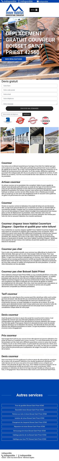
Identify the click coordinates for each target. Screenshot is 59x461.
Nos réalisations (13, 59)
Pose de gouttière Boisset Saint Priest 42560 (29, 405)
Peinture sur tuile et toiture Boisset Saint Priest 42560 (29, 414)
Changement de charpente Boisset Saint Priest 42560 (29, 422)
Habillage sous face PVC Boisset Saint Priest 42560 (29, 439)
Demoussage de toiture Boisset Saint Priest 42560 (29, 431)
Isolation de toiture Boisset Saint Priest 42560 (29, 418)
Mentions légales (28, 457)
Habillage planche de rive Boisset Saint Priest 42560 (29, 435)
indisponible (9, 1)
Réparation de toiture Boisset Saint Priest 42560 (29, 426)
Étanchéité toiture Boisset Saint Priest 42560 (29, 410)
